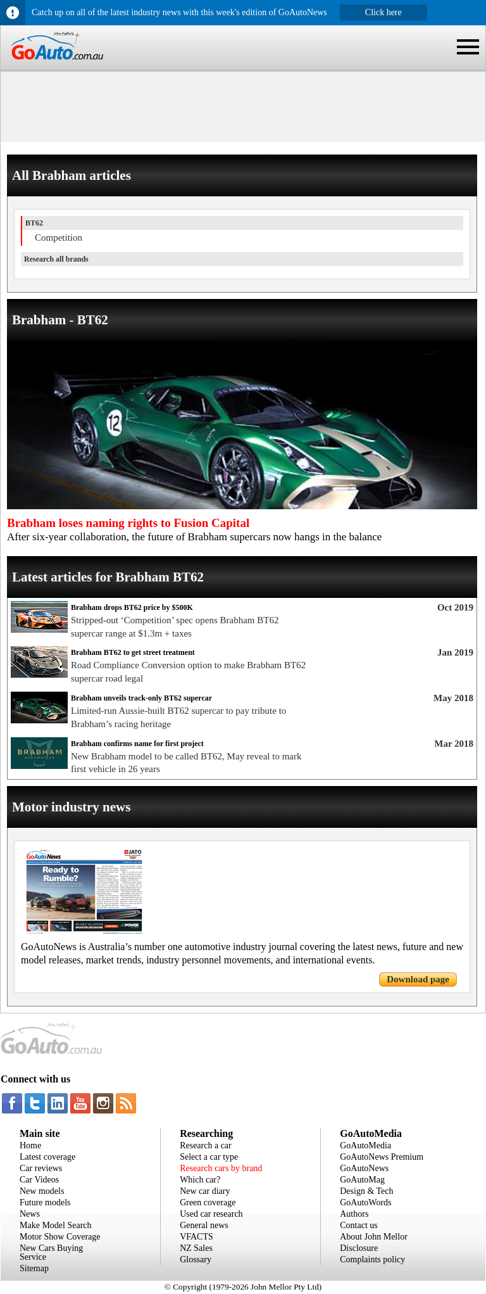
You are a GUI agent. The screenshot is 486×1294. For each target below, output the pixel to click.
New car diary (205, 1191)
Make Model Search (56, 1225)
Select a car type (209, 1157)
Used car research (211, 1214)
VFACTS (196, 1236)
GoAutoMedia (365, 1145)
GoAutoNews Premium (381, 1157)
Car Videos (39, 1179)
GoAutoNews (364, 1168)
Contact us (359, 1225)
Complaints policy (372, 1259)
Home (30, 1145)
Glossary (195, 1259)
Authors (354, 1214)
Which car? (200, 1179)
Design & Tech (366, 1191)
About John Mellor (374, 1236)
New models (42, 1191)
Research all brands (56, 259)
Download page (418, 979)
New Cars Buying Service (51, 1252)
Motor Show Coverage (60, 1236)
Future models (45, 1202)
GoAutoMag (362, 1179)
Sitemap (34, 1268)
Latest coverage (47, 1157)
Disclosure (359, 1248)
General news (204, 1225)
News (30, 1214)
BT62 (34, 223)
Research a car (206, 1145)
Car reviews (41, 1168)
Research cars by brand (221, 1168)
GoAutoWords (365, 1202)
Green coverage (207, 1202)
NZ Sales (196, 1248)
